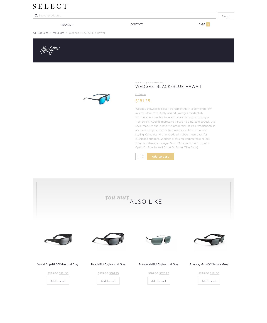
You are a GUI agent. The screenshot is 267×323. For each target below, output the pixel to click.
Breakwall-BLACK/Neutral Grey (159, 264)
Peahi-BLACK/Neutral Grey (108, 264)
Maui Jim (58, 32)
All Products (40, 32)
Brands (66, 24)
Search (226, 16)
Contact (137, 24)
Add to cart (160, 156)
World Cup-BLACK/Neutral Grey (58, 264)
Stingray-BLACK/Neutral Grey (209, 264)
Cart (204, 24)
